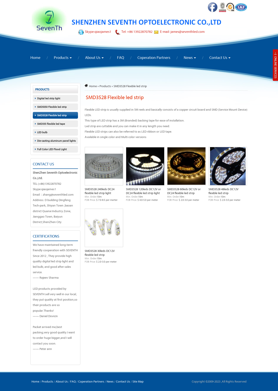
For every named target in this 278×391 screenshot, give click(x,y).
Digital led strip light (48, 98)
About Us (92, 57)
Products (61, 57)
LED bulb (42, 132)
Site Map (138, 381)
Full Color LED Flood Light (52, 149)
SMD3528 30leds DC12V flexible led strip (100, 253)
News (188, 57)
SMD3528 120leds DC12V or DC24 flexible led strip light (143, 191)
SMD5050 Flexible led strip (52, 106)
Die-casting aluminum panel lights (56, 140)
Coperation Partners (153, 57)
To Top (266, 376)
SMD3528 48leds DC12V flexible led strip (223, 191)
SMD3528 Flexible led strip (52, 115)
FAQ (120, 57)
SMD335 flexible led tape (51, 123)
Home (35, 57)
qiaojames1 (102, 31)
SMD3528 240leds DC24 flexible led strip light (99, 191)
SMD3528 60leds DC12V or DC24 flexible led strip (184, 191)
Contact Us (218, 57)
